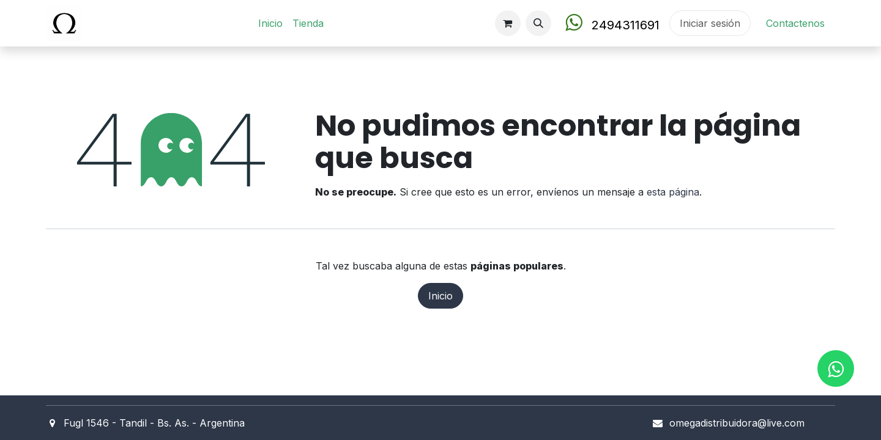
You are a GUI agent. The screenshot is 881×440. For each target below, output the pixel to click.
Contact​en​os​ (795, 23)
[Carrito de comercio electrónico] (508, 23)
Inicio (440, 296)
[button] (538, 23)
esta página (673, 192)
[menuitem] (270, 23)
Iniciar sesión (710, 23)
